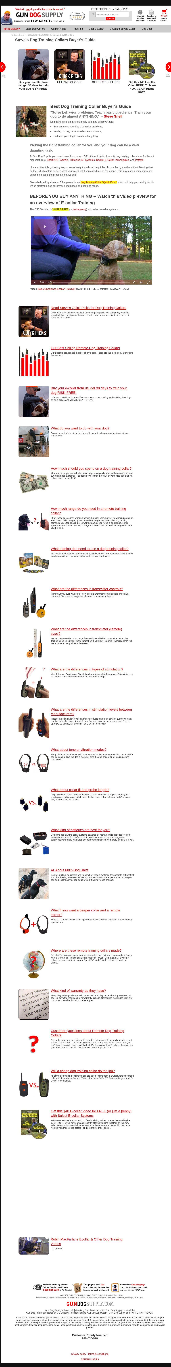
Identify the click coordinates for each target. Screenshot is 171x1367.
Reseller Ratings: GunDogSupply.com (88, 1313)
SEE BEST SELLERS (105, 82)
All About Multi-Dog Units (69, 870)
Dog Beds (147, 28)
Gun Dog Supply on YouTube (120, 1310)
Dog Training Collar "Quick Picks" (99, 182)
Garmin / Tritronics (70, 160)
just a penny (79, 209)
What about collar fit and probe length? (80, 790)
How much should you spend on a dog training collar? (91, 468)
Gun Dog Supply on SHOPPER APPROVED (131, 1313)
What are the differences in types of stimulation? (87, 669)
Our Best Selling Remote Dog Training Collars (85, 348)
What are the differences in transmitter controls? (87, 589)
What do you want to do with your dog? (80, 428)
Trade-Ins (77, 28)
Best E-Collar (96, 28)
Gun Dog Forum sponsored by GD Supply (47, 1313)
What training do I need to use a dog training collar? (90, 549)
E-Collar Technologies (117, 160)
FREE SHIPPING (101, 9)
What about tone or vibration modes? (78, 750)
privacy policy (78, 1354)
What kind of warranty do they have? (78, 991)
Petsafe (139, 160)
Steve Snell (113, 116)
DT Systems (88, 160)
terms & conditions (98, 1354)
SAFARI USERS (90, 1359)
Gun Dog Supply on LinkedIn (89, 1310)
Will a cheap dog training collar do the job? (83, 1071)
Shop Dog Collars (35, 28)
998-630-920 (90, 1338)
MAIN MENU (12, 28)
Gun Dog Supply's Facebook (59, 1310)
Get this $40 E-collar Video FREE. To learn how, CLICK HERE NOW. (142, 87)
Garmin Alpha (58, 28)
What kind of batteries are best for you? (80, 830)
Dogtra (100, 160)
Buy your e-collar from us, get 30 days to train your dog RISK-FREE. (33, 85)
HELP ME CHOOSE (69, 82)
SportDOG (52, 160)
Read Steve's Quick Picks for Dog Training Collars (88, 308)
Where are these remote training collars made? (86, 950)
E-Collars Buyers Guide (122, 28)
